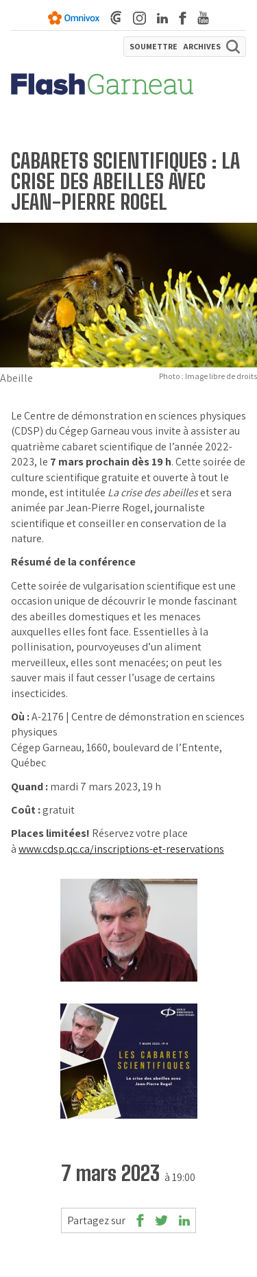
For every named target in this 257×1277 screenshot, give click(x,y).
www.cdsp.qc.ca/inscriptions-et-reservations (121, 849)
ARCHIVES (202, 46)
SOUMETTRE (154, 46)
